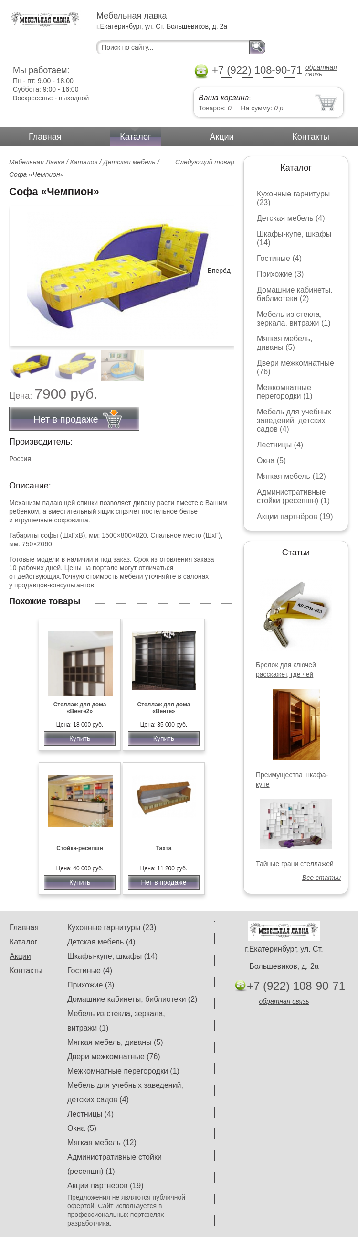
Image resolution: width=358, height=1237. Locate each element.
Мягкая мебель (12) (291, 476)
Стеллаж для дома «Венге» (163, 708)
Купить (79, 738)
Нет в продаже (163, 882)
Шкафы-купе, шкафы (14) (112, 956)
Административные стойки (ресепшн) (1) (293, 496)
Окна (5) (271, 460)
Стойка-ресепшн (79, 848)
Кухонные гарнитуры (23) (111, 927)
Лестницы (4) (280, 445)
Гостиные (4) (279, 258)
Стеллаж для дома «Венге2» (79, 708)
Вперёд (219, 270)
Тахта (163, 848)
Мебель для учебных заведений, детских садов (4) (294, 420)
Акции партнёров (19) (295, 516)
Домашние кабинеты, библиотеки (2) (295, 294)
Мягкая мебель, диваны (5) (284, 343)
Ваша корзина (224, 98)
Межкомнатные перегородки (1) (284, 391)
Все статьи (321, 877)
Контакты (310, 136)
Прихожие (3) (280, 274)
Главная (45, 136)
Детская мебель (129, 162)
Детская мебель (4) (291, 218)
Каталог (135, 136)
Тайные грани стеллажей (295, 864)
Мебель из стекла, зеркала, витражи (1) (294, 318)
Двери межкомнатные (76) (113, 1057)
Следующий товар (204, 162)
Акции (221, 136)
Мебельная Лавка (36, 162)
